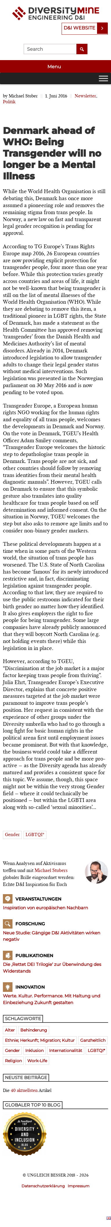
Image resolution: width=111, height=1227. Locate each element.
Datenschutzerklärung (43, 1186)
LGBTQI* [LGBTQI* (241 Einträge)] (96, 1050)
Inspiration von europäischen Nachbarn (45, 907)
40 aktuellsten (24, 1091)
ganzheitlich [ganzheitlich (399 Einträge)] (92, 1040)
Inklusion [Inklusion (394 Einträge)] (34, 1050)
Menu (54, 66)
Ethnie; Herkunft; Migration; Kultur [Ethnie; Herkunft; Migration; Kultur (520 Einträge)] (40, 1040)
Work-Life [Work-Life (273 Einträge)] (37, 1060)
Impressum (78, 1186)
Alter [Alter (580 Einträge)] (10, 1030)
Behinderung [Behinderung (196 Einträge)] (33, 1030)
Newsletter (85, 96)
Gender (12, 835)
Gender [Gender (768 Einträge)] (12, 1050)
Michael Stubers (51, 870)
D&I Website (79, 28)
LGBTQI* (35, 835)
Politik (9, 102)
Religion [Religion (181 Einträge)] (13, 1060)
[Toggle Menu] (103, 78)
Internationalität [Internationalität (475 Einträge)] (65, 1050)
